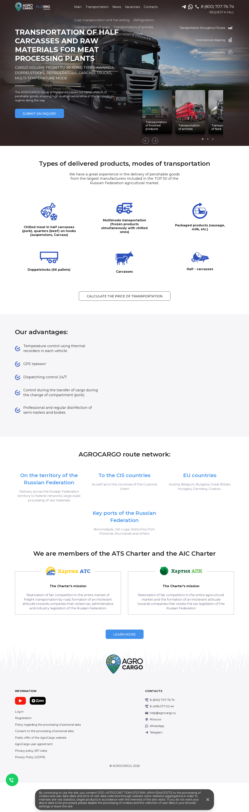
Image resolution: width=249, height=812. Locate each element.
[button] (232, 139)
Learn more (124, 664)
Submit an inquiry (43, 118)
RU (42, 7)
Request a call (218, 12)
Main (78, 7)
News (117, 7)
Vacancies (132, 7)
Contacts (151, 7)
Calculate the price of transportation (124, 306)
